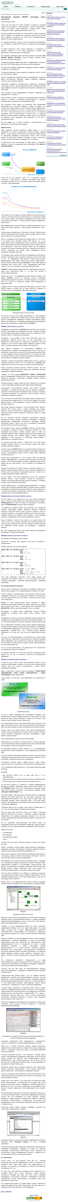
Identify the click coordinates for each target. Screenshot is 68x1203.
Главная (32, 1195)
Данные (6, 6)
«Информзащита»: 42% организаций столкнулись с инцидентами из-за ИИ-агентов (56, 105)
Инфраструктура (45, 6)
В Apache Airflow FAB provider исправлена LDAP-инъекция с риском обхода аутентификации (56, 119)
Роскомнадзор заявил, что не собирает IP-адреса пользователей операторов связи (56, 83)
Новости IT (49, 13)
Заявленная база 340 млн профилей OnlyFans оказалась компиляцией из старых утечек (56, 91)
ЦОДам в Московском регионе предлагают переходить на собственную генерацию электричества (56, 151)
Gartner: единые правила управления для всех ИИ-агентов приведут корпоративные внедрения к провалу (56, 62)
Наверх (36, 1195)
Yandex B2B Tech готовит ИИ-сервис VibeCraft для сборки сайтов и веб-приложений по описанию (56, 32)
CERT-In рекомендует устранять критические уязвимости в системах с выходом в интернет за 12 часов (56, 75)
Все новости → (63, 155)
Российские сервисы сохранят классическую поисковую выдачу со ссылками (56, 46)
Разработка (18, 6)
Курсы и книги (60, 6)
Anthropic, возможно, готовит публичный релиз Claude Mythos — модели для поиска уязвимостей (55, 54)
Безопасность (31, 6)
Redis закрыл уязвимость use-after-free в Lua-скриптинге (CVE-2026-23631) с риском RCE (56, 25)
